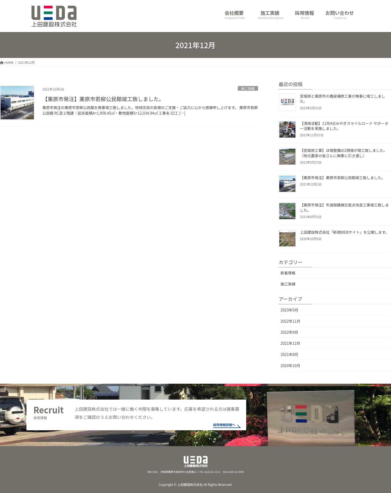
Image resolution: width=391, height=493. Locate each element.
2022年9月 (289, 332)
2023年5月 (289, 310)
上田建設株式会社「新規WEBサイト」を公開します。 (344, 232)
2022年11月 (290, 321)
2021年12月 (290, 343)
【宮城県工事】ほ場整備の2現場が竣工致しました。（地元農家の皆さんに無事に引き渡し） (343, 153)
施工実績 (248, 88)
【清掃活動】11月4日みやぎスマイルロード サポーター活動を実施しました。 (344, 126)
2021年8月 (289, 354)
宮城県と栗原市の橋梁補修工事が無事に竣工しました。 (342, 98)
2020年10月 (290, 365)
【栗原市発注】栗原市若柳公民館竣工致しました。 (103, 99)
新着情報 (288, 272)
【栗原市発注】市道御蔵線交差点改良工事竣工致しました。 (344, 207)
